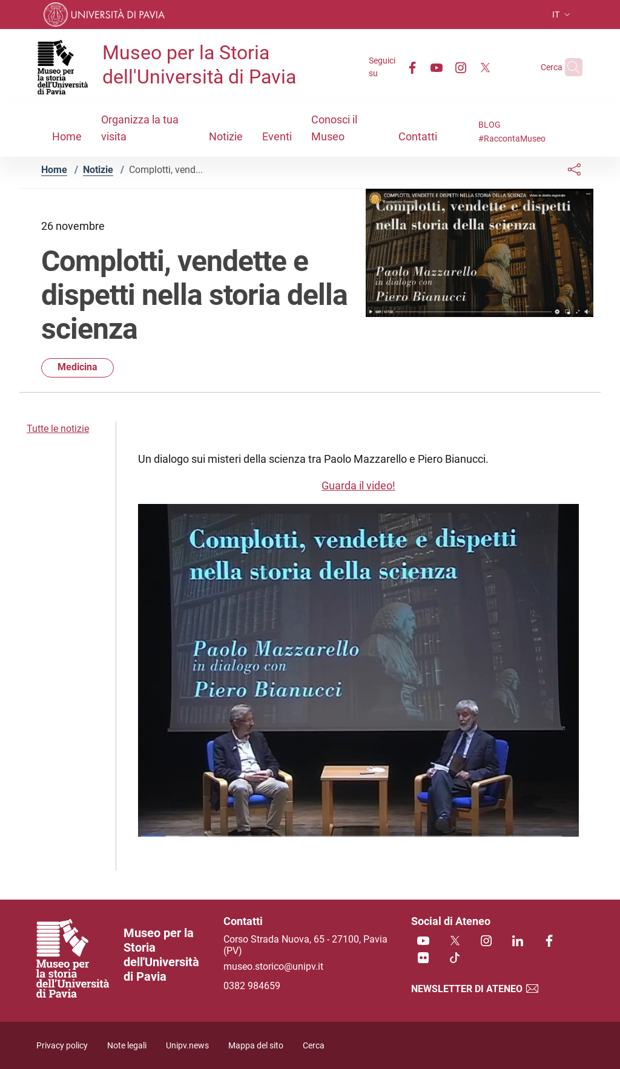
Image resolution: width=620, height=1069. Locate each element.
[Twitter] (461, 66)
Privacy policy (62, 1046)
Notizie (98, 169)
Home (54, 169)
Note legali (127, 1046)
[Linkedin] (518, 941)
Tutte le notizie (58, 428)
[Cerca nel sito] (567, 67)
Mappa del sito (255, 1046)
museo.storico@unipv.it (273, 966)
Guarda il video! (358, 485)
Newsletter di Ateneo (475, 989)
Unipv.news (187, 1046)
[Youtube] (413, 66)
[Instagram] (437, 66)
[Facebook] (389, 66)
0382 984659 (251, 986)
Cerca (314, 1046)
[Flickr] (423, 958)
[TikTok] (455, 958)
